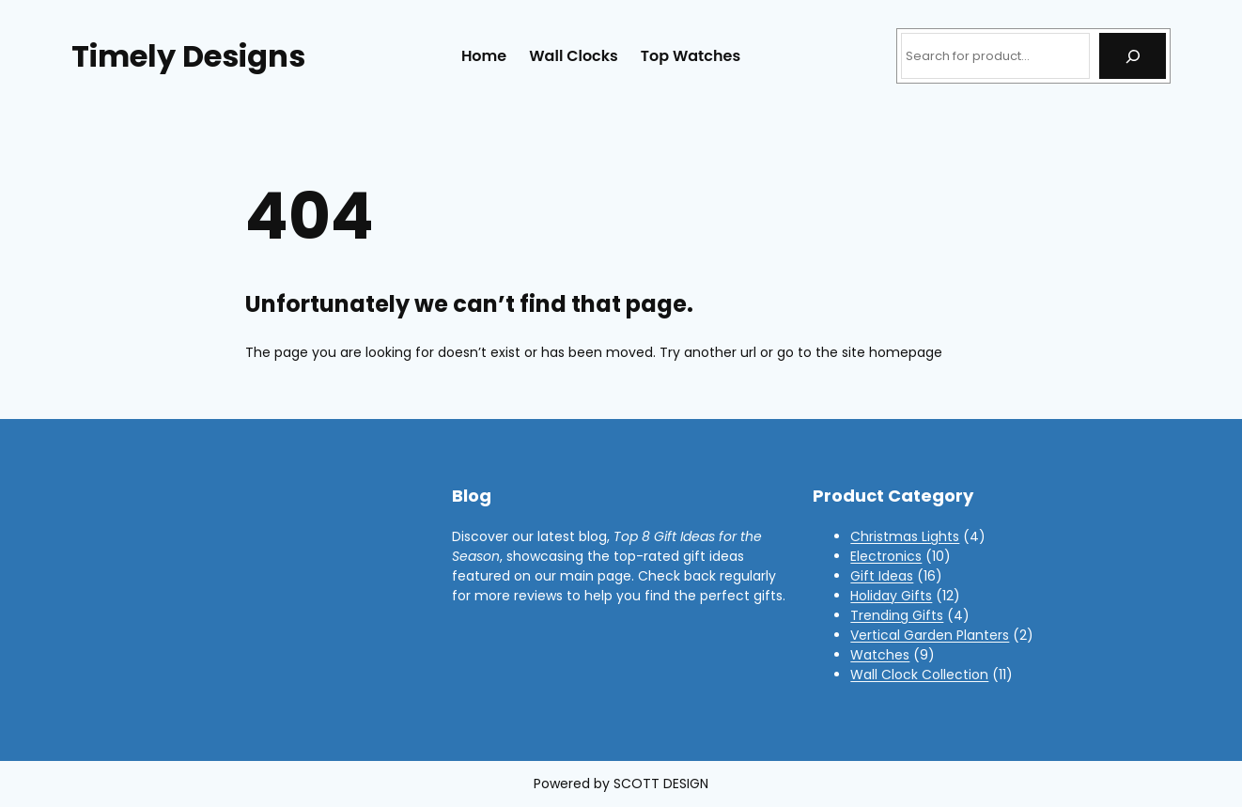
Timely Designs (188, 56)
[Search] (1132, 56)
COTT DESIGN (664, 783)
